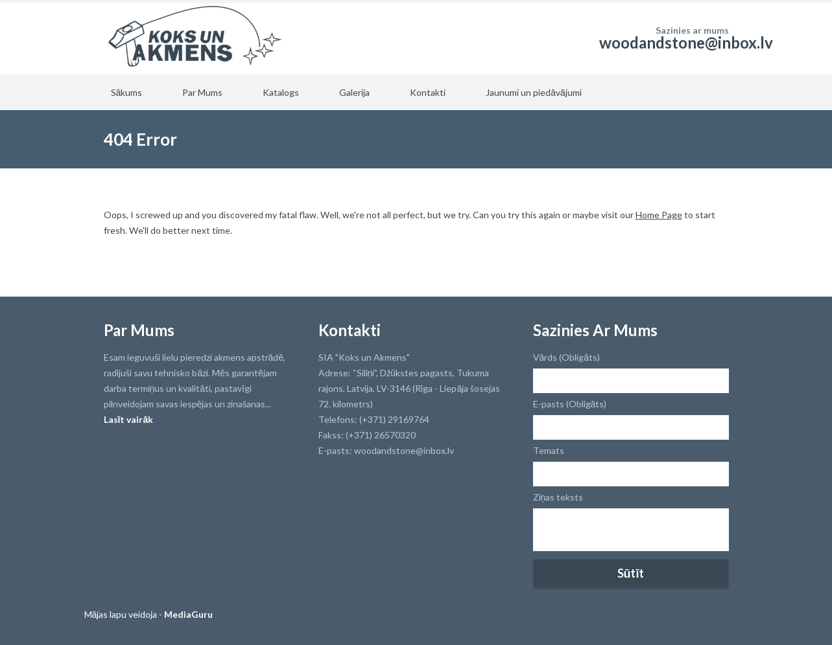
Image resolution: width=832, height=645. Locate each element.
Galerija (354, 92)
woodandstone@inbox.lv (686, 42)
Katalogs (281, 92)
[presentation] (631, 579)
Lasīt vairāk (129, 419)
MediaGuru (188, 614)
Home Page (659, 214)
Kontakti (428, 92)
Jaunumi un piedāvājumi (534, 92)
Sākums (127, 92)
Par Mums (202, 92)
